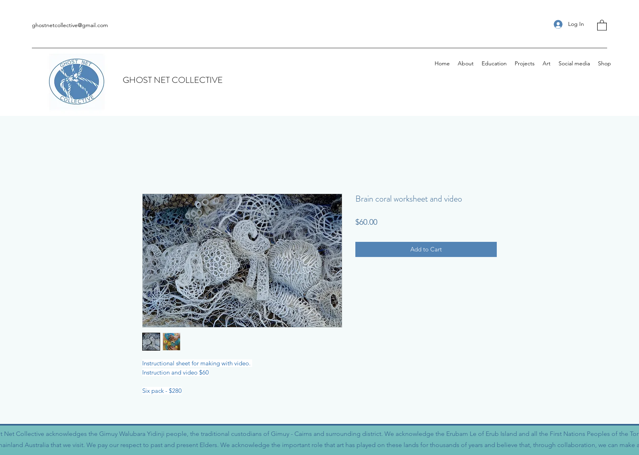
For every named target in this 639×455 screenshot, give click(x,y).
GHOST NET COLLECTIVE (173, 80)
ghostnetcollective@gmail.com (70, 25)
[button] (602, 25)
